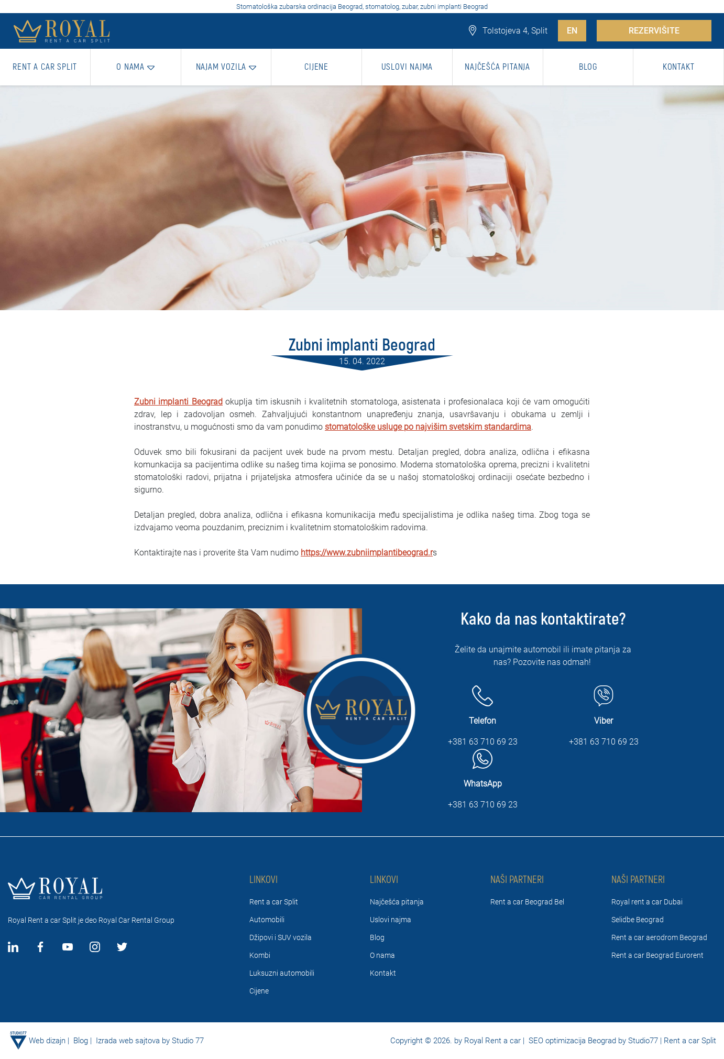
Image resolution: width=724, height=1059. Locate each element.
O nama (382, 955)
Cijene (259, 991)
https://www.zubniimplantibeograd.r (367, 553)
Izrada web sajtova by (133, 1040)
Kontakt (383, 973)
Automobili (266, 919)
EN (572, 31)
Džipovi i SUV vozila (280, 937)
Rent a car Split (273, 902)
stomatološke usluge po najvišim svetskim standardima (428, 427)
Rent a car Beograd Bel (527, 902)
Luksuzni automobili (281, 973)
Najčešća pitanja (397, 902)
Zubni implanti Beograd (178, 402)
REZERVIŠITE (654, 31)
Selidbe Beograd (637, 919)
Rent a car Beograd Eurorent (657, 955)
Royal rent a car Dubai (647, 902)
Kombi (259, 955)
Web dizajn (47, 1040)
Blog (377, 937)
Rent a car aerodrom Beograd (659, 937)
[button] (136, 67)
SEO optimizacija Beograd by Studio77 (592, 1040)
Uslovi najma (390, 919)
